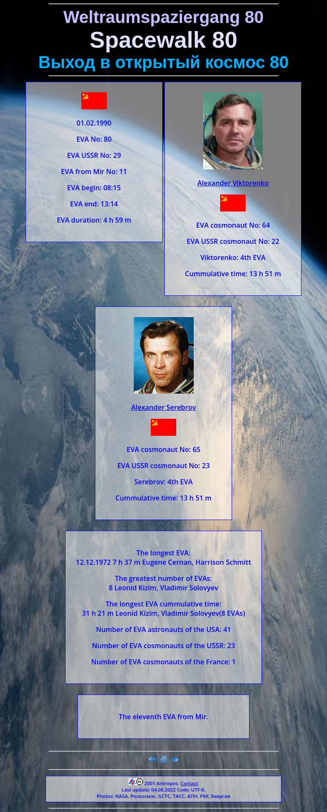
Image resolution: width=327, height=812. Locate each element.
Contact (189, 783)
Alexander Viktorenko (233, 183)
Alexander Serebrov (163, 407)
